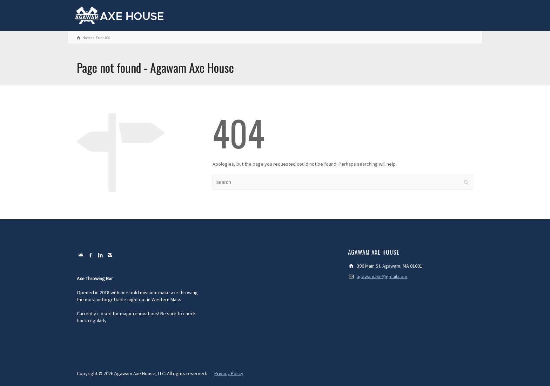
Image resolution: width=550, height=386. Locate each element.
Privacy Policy (228, 373)
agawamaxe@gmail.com (382, 276)
